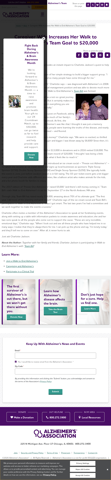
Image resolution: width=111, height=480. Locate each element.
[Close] (107, 469)
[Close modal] (107, 212)
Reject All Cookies (83, 469)
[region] (55, 469)
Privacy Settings (82, 463)
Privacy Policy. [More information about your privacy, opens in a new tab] (49, 475)
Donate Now (79, 260)
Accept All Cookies (83, 475)
